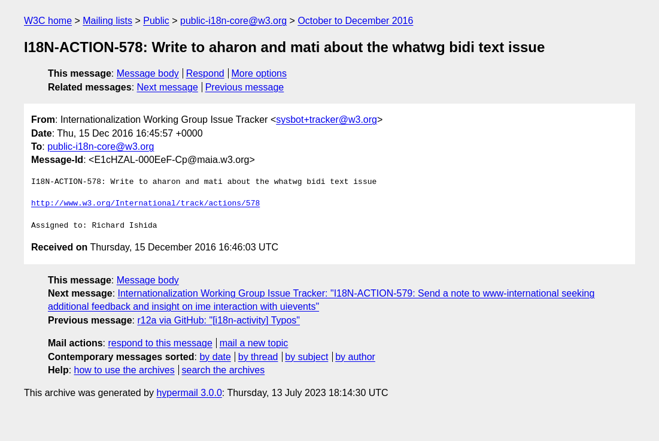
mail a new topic (254, 343)
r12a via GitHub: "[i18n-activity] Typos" (218, 320)
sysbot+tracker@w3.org (326, 119)
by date (214, 357)
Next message (167, 87)
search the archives (223, 370)
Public (156, 21)
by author (355, 357)
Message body (148, 73)
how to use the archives (124, 370)
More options (259, 73)
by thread (258, 357)
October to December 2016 (355, 21)
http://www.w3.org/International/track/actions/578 (145, 203)
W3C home (48, 21)
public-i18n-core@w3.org (233, 21)
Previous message (244, 87)
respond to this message (160, 343)
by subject (306, 357)
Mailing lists (107, 21)
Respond (205, 73)
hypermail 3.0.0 (188, 393)
